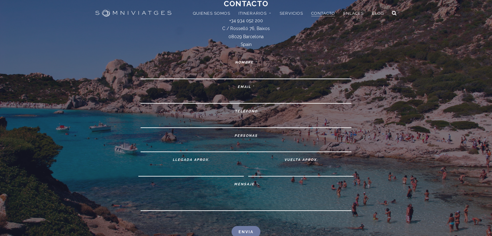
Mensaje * (246, 184)
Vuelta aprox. (301, 160)
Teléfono (246, 111)
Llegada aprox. (191, 160)
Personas (246, 136)
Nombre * (246, 62)
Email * (246, 87)
